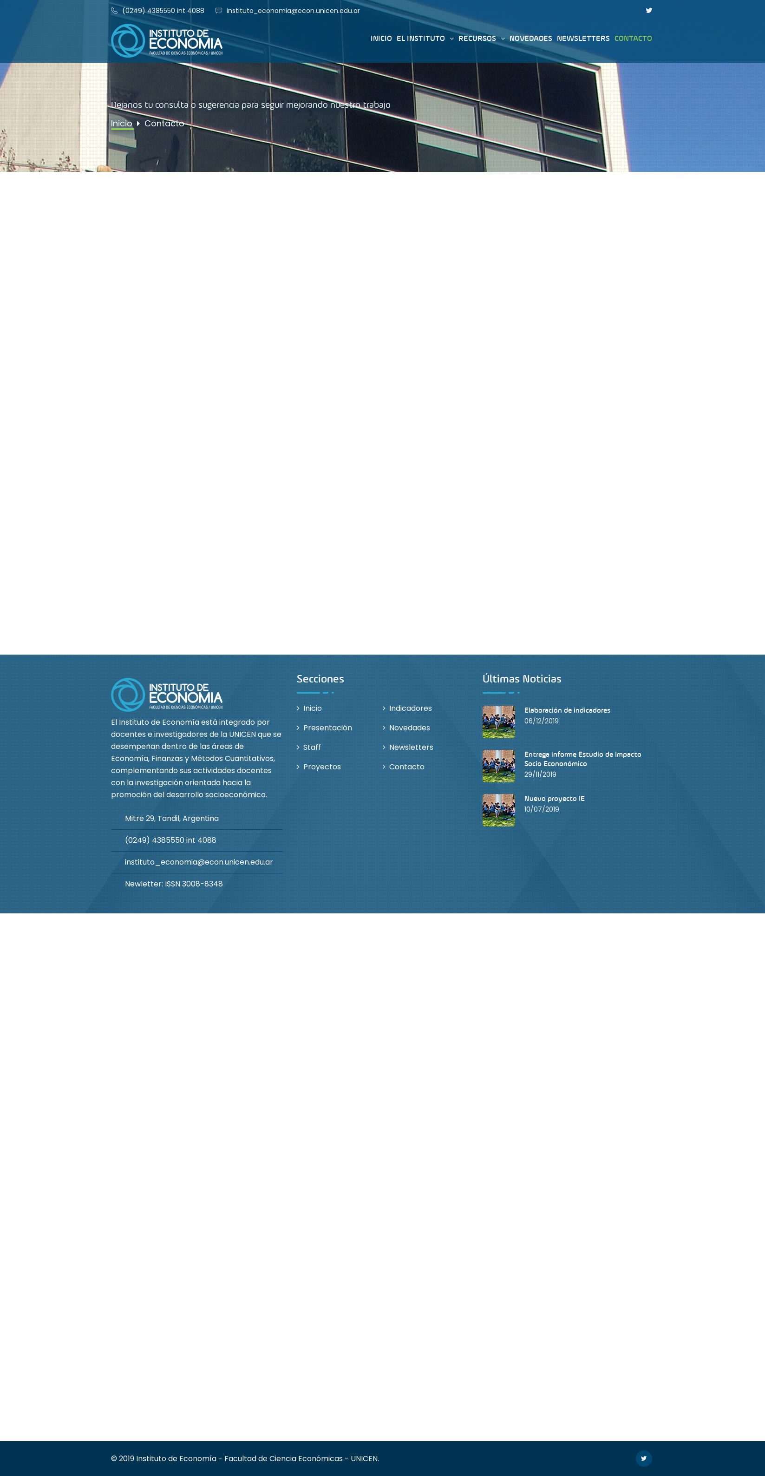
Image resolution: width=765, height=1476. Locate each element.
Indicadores (410, 708)
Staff (312, 747)
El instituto (421, 38)
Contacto (633, 38)
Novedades (531, 38)
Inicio (381, 38)
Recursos (477, 38)
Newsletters (583, 38)
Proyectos (322, 766)
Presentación (327, 727)
